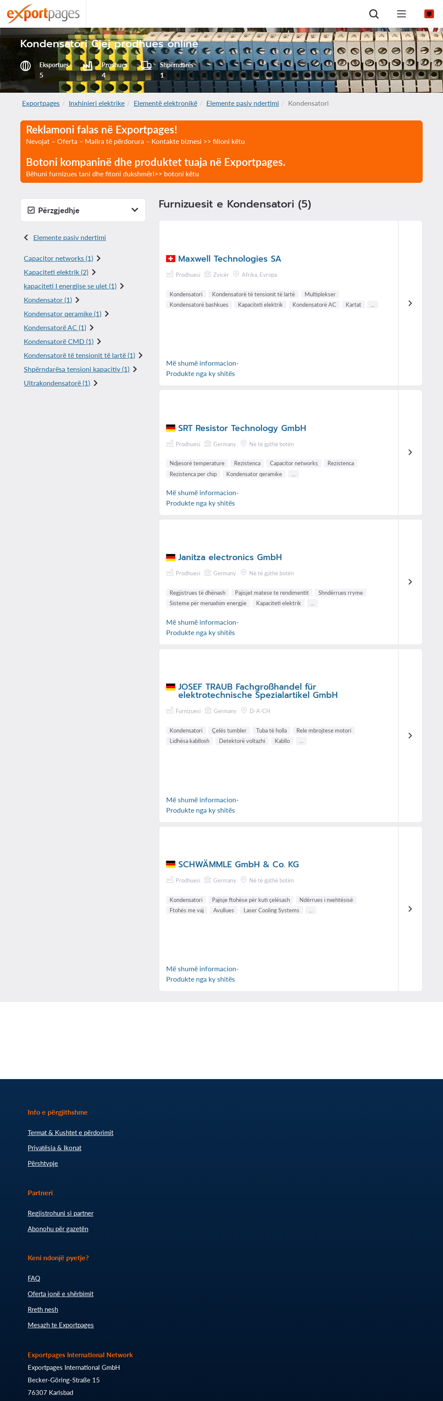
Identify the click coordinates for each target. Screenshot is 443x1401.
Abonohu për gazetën (58, 1228)
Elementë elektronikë (165, 103)
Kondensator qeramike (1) (62, 313)
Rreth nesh (43, 1309)
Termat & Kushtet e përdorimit (70, 1132)
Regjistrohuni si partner (60, 1213)
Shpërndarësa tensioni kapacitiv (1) (76, 369)
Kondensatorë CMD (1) (58, 341)
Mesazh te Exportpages (61, 1325)
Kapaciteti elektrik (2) (56, 272)
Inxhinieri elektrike (97, 103)
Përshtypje (43, 1163)
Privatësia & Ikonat (54, 1147)
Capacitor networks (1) (58, 258)
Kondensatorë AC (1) (55, 327)
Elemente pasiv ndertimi (242, 103)
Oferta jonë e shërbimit (60, 1293)
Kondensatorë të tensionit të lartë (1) (79, 355)
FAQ (34, 1278)
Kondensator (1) (48, 299)
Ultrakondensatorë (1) (57, 383)
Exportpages (41, 103)
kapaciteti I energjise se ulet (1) (70, 286)
